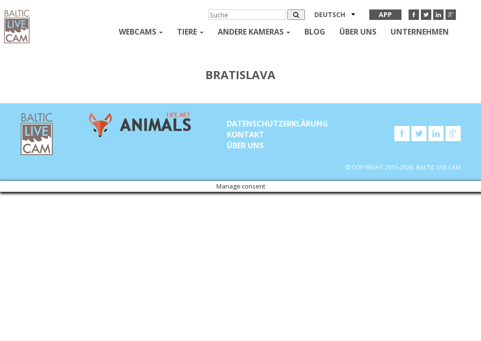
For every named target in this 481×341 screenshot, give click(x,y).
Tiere (190, 32)
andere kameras (254, 32)
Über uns (357, 32)
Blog (314, 32)
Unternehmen (420, 32)
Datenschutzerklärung (277, 123)
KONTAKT (245, 134)
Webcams (141, 32)
